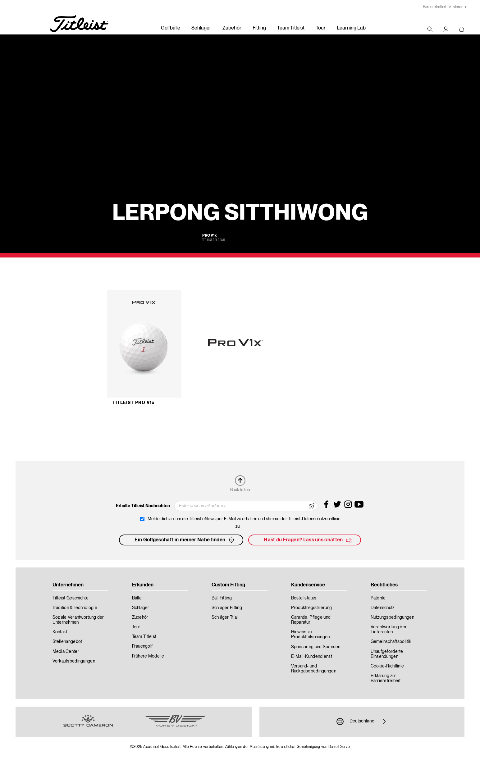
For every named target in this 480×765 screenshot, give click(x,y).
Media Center (66, 651)
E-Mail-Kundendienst (311, 656)
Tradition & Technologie (75, 608)
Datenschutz (383, 608)
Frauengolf (142, 646)
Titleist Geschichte (71, 598)
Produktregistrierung (311, 608)
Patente (378, 598)
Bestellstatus (304, 598)
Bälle (137, 598)
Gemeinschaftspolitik (391, 642)
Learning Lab (351, 28)
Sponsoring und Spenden (316, 647)
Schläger (201, 28)
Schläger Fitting (227, 608)
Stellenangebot (67, 642)
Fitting (259, 28)
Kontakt (60, 632)
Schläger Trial (225, 617)
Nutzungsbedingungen (392, 617)
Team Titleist (290, 28)
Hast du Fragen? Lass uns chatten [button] (308, 540)
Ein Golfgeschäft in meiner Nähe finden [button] (185, 540)
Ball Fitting (222, 598)
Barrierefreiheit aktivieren (443, 7)
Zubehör (231, 28)
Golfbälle (170, 28)
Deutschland (362, 721)
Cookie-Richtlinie (387, 666)
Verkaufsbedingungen (74, 661)
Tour (321, 28)
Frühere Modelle (148, 656)
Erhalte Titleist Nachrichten (143, 506)
